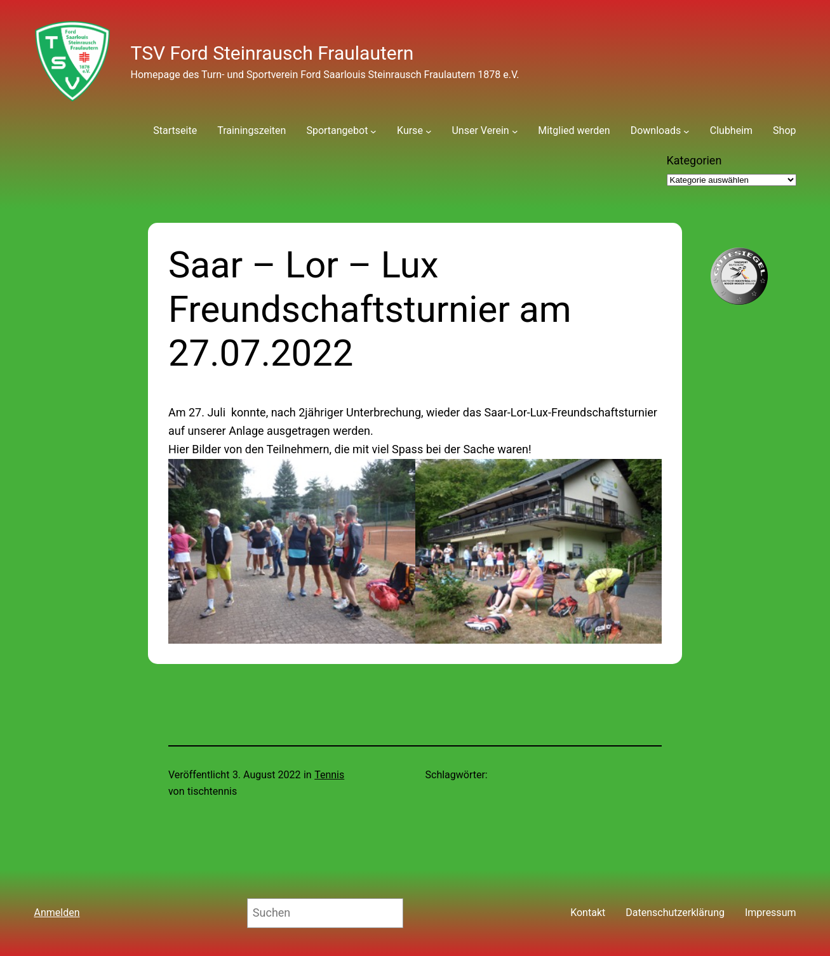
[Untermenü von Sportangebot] (373, 131)
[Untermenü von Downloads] (686, 131)
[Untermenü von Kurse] (428, 131)
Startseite (175, 130)
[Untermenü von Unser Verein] (515, 131)
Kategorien (694, 160)
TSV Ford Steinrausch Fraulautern (272, 53)
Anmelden (57, 912)
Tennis (329, 775)
